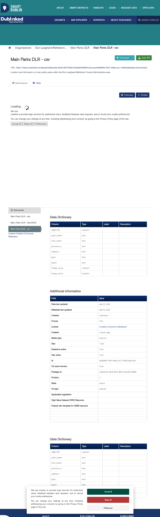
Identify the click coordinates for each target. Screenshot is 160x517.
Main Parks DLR (79, 27)
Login (112, 8)
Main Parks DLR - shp (20, 195)
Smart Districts (79, 8)
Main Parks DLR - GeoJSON (23, 202)
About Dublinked (121, 20)
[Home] (9, 27)
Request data (129, 8)
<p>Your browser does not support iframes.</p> (80, 132)
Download (123, 37)
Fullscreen (127, 74)
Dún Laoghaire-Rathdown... (51, 27)
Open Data (148, 8)
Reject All (108, 500)
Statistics (99, 20)
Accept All (108, 492)
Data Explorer (20, 62)
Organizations (23, 27)
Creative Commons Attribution (113, 305)
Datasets (60, 20)
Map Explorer (79, 20)
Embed (142, 74)
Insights (98, 8)
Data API (144, 37)
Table (37, 62)
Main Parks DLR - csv (106, 27)
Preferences (108, 508)
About (60, 8)
